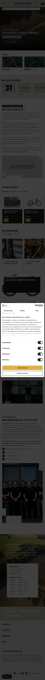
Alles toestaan (22, 368)
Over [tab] (37, 310)
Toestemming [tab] (8, 310)
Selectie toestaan (22, 373)
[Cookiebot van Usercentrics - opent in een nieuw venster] (35, 305)
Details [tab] (22, 310)
